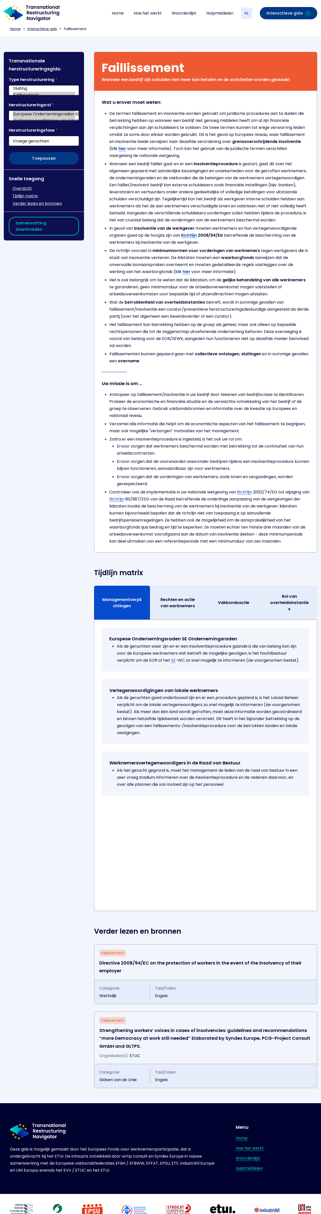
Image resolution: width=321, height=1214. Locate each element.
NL (246, 13)
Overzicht (22, 188)
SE (173, 660)
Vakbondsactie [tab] (233, 602)
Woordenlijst (184, 13)
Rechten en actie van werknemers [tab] (177, 603)
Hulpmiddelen (219, 13)
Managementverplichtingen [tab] (121, 603)
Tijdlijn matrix (25, 196)
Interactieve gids (42, 28)
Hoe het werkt (148, 13)
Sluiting (44, 88)
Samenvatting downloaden (31, 226)
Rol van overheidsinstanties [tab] (289, 602)
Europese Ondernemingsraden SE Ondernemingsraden (44, 114)
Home (118, 13)
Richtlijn (189, 235)
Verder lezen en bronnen (37, 203)
